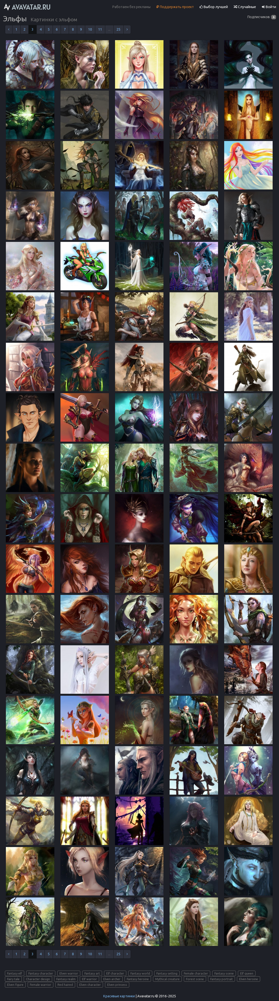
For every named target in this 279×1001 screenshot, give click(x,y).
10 (90, 29)
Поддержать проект (175, 7)
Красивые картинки (119, 996)
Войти (269, 7)
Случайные (245, 7)
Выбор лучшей (214, 7)
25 (118, 29)
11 (100, 29)
